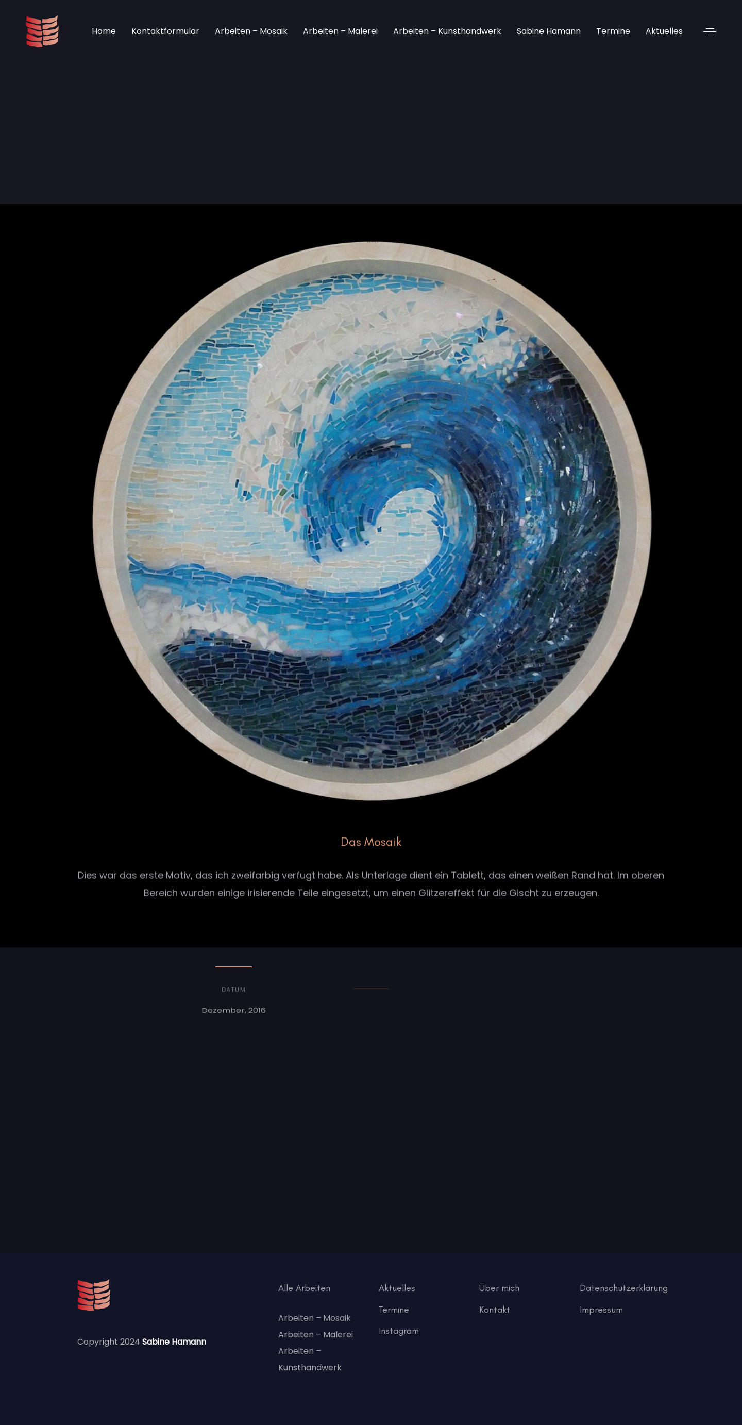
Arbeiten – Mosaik (314, 1318)
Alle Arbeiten (304, 1288)
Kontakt (494, 1309)
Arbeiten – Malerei (315, 1334)
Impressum (601, 1309)
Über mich (499, 1288)
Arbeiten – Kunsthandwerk (310, 1359)
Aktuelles (397, 1288)
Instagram (399, 1330)
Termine (394, 1309)
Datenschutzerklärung (624, 1288)
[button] (709, 31)
